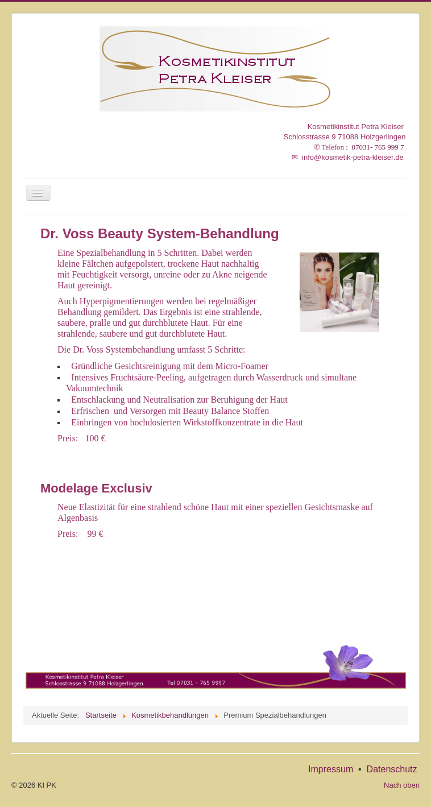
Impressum (330, 769)
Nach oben (402, 785)
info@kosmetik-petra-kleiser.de (348, 157)
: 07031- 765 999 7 (360, 147)
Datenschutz (392, 769)
